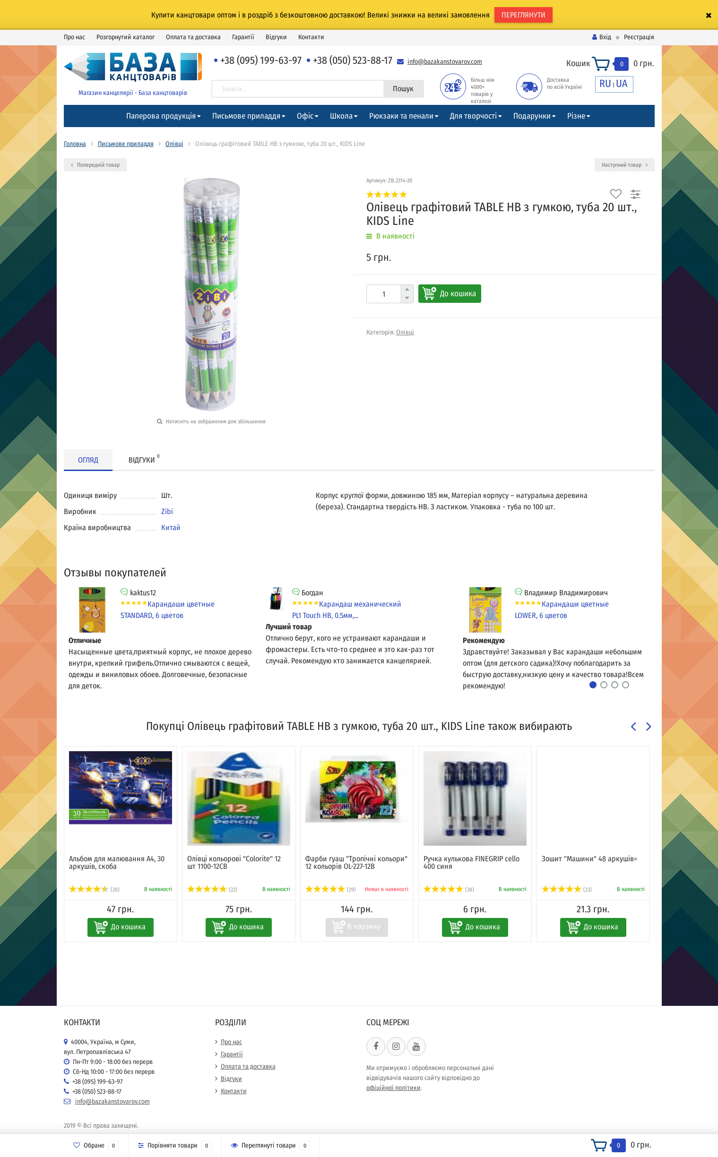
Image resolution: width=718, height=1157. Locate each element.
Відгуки (276, 37)
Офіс (305, 116)
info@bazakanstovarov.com (444, 62)
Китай (171, 527)
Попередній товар (95, 165)
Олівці (174, 144)
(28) (94, 889)
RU (605, 83)
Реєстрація (639, 37)
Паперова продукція (161, 116)
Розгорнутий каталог (125, 37)
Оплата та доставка (193, 37)
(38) (449, 889)
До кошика (458, 294)
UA (622, 83)
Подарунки (532, 116)
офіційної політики (393, 1088)
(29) (330, 889)
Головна (75, 144)
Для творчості (473, 116)
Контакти (311, 37)
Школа (341, 116)
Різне (576, 116)
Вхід (601, 37)
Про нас (74, 37)
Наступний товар (625, 165)
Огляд (88, 459)
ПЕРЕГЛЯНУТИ (523, 14)
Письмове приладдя (246, 116)
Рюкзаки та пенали (401, 116)
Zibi (167, 511)
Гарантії (243, 37)
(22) (212, 889)
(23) (567, 889)
